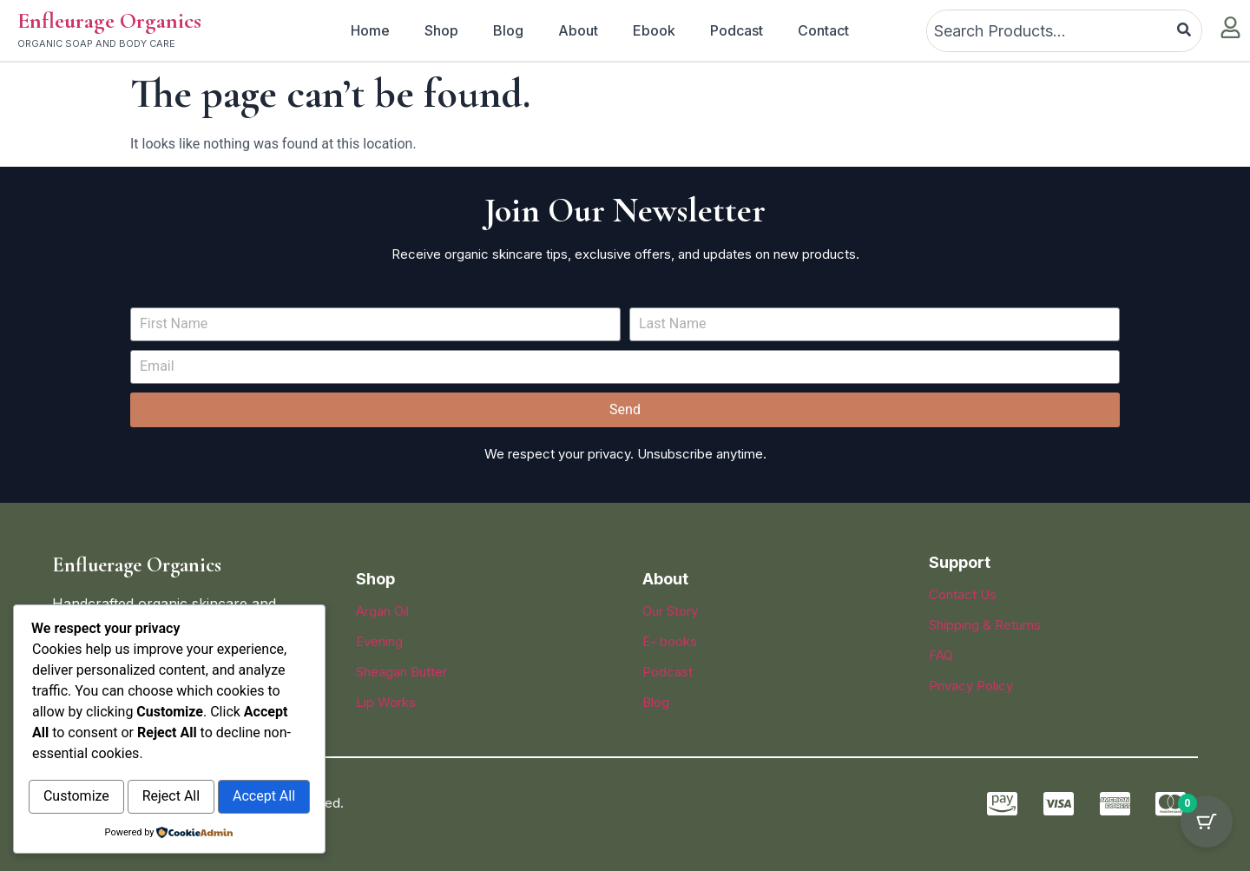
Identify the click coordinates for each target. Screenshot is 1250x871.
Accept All (169, 797)
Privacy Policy (971, 685)
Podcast (736, 30)
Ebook (654, 30)
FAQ (941, 655)
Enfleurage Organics (109, 20)
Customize (100, 760)
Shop (441, 30)
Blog (508, 30)
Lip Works (386, 702)
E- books (669, 641)
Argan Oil (382, 611)
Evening (379, 641)
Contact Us (963, 594)
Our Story (670, 611)
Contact (823, 30)
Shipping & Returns (985, 625)
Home (370, 30)
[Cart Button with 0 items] (1207, 828)
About (578, 30)
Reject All (242, 760)
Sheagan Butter (401, 671)
